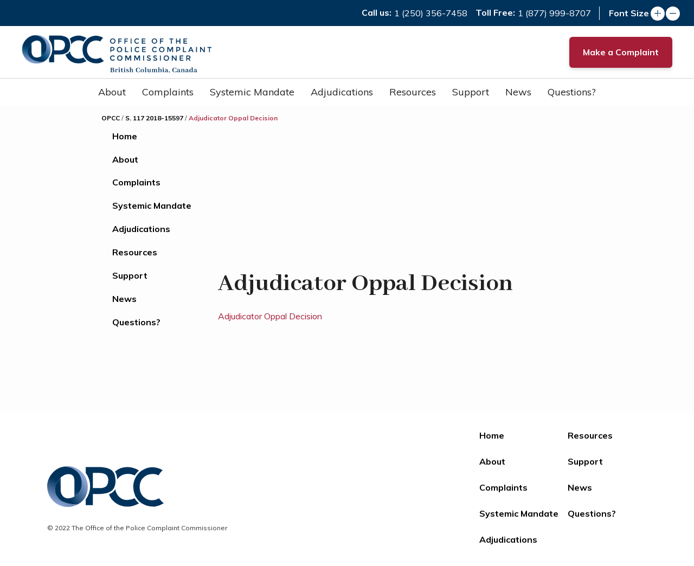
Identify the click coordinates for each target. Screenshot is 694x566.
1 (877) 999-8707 (554, 13)
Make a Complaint (621, 52)
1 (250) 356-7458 (430, 13)
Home (124, 136)
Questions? (572, 92)
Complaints (168, 92)
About (112, 92)
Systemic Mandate (252, 92)
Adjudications (342, 92)
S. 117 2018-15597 (154, 118)
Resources (412, 92)
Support (470, 92)
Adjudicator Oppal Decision (270, 316)
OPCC (110, 118)
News (518, 92)
